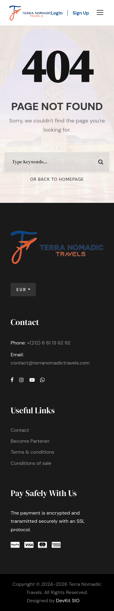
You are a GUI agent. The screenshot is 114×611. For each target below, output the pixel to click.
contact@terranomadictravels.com (50, 363)
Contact (20, 430)
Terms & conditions (32, 452)
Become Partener (30, 441)
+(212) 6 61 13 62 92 (49, 343)
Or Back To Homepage (57, 179)
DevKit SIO (67, 600)
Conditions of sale (31, 463)
